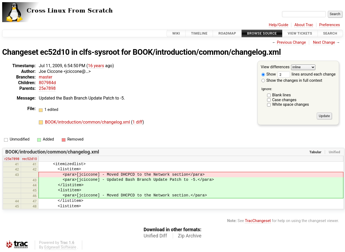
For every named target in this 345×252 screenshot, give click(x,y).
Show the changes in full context (291, 80)
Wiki (176, 33)
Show (268, 74)
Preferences (329, 25)
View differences (275, 67)
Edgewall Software (60, 247)
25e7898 (47, 88)
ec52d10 (55, 52)
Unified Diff (155, 236)
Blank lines (281, 95)
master (45, 77)
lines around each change (306, 74)
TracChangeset (258, 221)
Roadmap (227, 33)
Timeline (199, 33)
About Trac (303, 25)
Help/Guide (278, 25)
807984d (47, 82)
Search (330, 33)
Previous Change (291, 42)
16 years (96, 65)
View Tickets (300, 33)
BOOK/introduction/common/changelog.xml (207, 52)
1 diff (138, 122)
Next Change (324, 42)
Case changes (284, 100)
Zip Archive (189, 236)
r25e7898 (12, 159)
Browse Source (262, 33)
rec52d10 (29, 159)
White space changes (290, 104)
